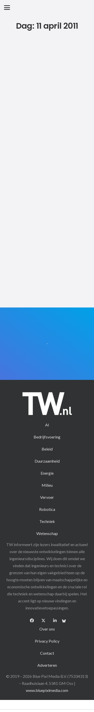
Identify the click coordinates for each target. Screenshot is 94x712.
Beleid (47, 449)
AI (47, 424)
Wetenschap (47, 533)
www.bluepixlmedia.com (47, 690)
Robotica (47, 509)
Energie (47, 473)
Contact (47, 653)
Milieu (47, 485)
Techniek (47, 521)
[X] (43, 620)
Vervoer (47, 497)
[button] (7, 8)
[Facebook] (32, 620)
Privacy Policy (47, 641)
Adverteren (47, 665)
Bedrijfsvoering (47, 436)
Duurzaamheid (47, 461)
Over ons (47, 629)
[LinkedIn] (55, 620)
